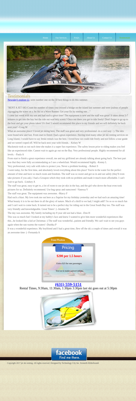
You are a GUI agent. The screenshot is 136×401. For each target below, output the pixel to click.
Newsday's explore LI (18, 100)
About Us (91, 38)
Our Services (60, 38)
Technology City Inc (70, 363)
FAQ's (76, 38)
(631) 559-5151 (68, 284)
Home (45, 38)
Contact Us (107, 38)
